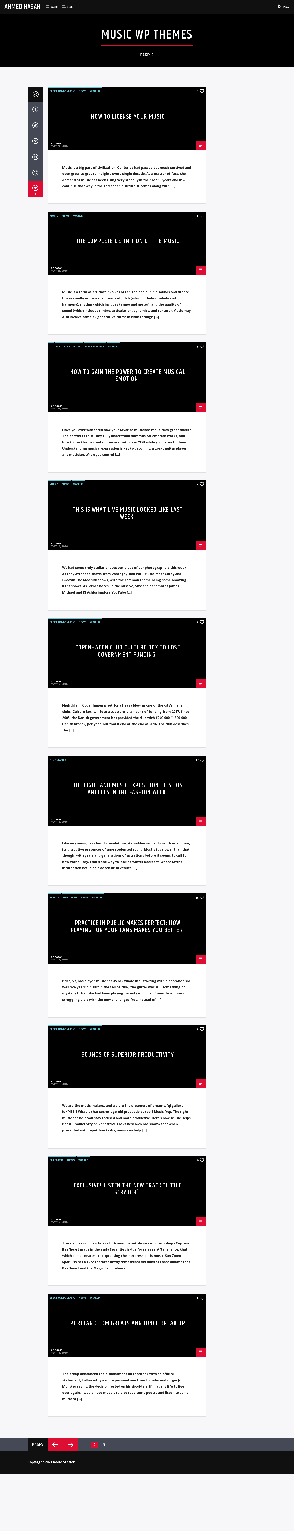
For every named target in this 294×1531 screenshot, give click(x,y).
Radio (54, 6)
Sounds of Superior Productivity (128, 1345)
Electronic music (62, 381)
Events (55, 1187)
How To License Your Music (128, 407)
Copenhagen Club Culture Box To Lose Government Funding (127, 941)
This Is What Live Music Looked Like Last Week (128, 803)
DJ (51, 636)
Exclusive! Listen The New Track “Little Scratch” (128, 1479)
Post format (95, 636)
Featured (70, 1187)
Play (283, 6)
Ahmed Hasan (22, 7)
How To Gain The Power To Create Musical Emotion (127, 665)
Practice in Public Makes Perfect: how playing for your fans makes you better (127, 1216)
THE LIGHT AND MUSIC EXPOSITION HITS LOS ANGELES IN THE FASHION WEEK (128, 1079)
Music (54, 506)
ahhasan (57, 433)
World (95, 381)
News (82, 381)
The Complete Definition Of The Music (127, 531)
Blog (70, 6)
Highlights (58, 1050)
